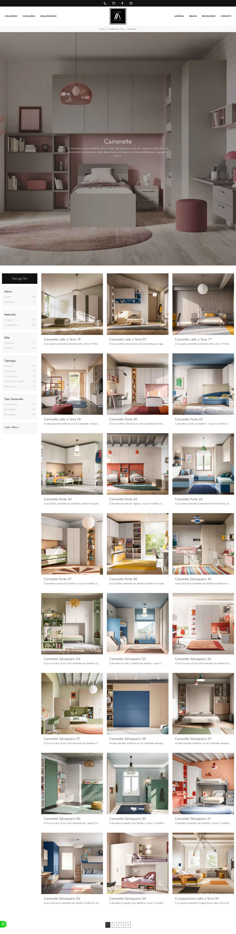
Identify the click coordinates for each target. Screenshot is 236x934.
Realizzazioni (48, 16)
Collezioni (11, 16)
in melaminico (11, 324)
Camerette (132, 28)
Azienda (179, 16)
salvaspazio (10, 386)
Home (102, 28)
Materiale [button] (10, 314)
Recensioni (209, 16)
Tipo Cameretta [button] (13, 399)
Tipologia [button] (10, 360)
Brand (193, 16)
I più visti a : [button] (12, 427)
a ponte (8, 365)
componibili (10, 376)
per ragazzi (10, 414)
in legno (8, 319)
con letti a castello (14, 381)
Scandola (9, 301)
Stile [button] (7, 337)
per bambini (10, 409)
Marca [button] (8, 291)
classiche (9, 342)
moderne (9, 347)
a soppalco (10, 371)
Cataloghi (29, 16)
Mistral (7, 296)
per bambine (10, 404)
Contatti (226, 16)
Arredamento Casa (116, 28)
